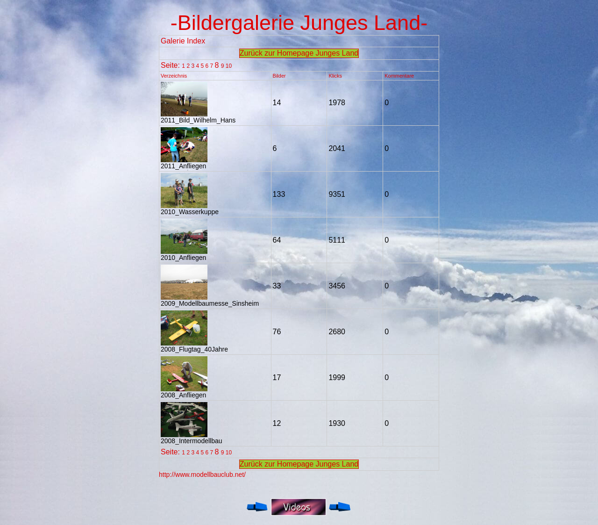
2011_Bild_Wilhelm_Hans (198, 117)
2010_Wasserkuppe (190, 209)
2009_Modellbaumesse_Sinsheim (210, 300)
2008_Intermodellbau (191, 438)
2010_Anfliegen (184, 254)
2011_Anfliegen (184, 163)
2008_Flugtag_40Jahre (194, 346)
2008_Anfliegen (184, 392)
